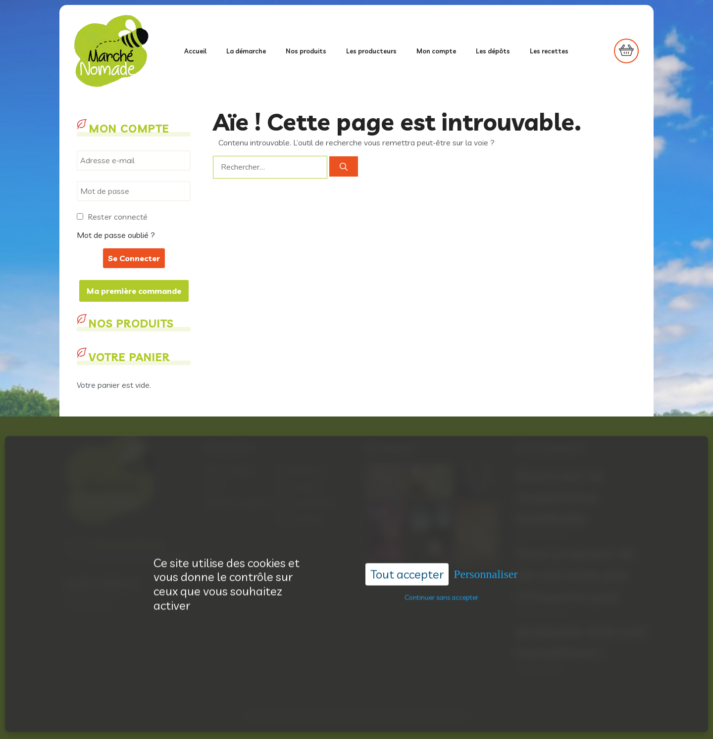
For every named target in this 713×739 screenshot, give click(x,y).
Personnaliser (485, 556)
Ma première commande (134, 291)
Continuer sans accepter (441, 579)
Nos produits (306, 51)
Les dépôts (493, 51)
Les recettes (549, 51)
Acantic (390, 715)
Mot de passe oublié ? (116, 235)
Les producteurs (371, 51)
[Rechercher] (343, 166)
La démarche (246, 51)
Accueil (195, 51)
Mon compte (436, 51)
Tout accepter (407, 556)
